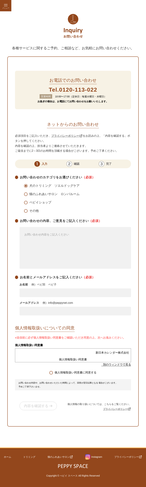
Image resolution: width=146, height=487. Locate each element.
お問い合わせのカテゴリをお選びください (57, 177)
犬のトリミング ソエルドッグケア (54, 185)
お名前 (38, 284)
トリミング (29, 456)
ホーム (7, 456)
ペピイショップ (40, 202)
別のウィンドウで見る (117, 364)
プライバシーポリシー (67, 136)
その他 (34, 210)
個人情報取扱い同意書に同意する (75, 372)
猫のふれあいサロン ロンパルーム (54, 194)
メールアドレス (46, 303)
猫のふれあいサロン (60, 456)
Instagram (93, 456)
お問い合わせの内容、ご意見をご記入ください (75, 244)
